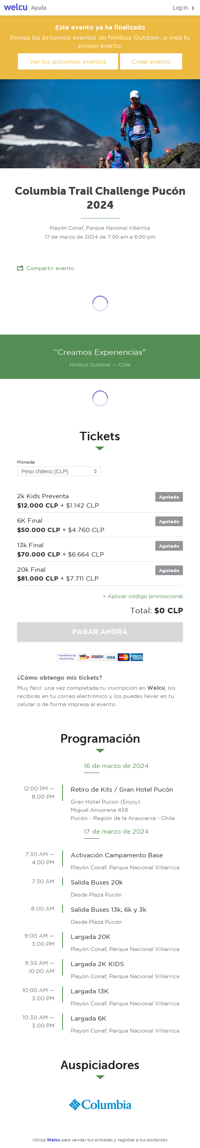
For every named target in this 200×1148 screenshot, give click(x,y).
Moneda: (26, 462)
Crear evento (151, 61)
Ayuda (38, 8)
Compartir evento (45, 268)
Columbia (100, 1104)
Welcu (15, 8)
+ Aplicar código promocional (143, 596)
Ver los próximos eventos (68, 61)
